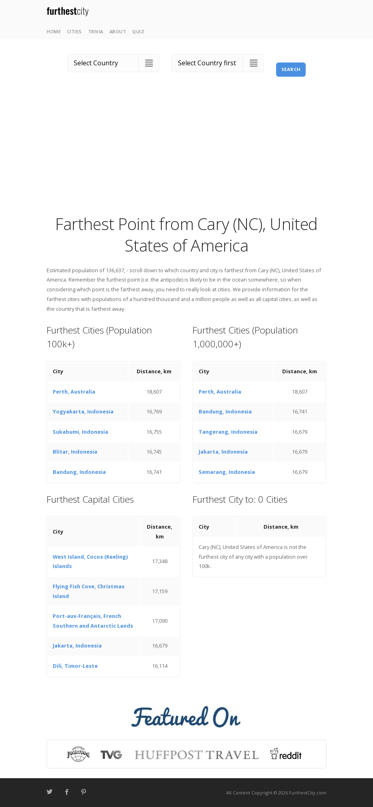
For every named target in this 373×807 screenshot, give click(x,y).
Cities (74, 31)
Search (291, 69)
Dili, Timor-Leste (75, 665)
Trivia (95, 31)
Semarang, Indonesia (227, 472)
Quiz (138, 31)
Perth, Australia (74, 391)
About (117, 31)
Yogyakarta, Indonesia (83, 411)
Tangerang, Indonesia (228, 431)
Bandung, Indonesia (79, 472)
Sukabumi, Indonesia (80, 431)
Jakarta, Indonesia (223, 451)
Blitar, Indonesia (75, 451)
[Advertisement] (186, 152)
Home (54, 31)
